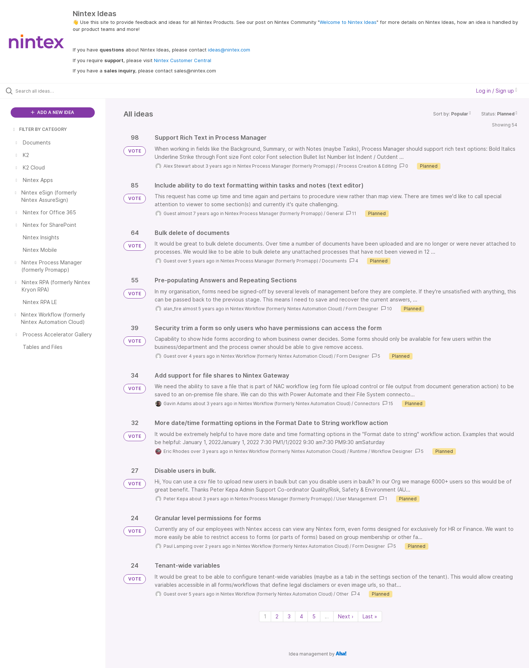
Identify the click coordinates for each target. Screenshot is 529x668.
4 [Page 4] (301, 616)
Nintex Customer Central (182, 60)
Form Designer (362, 308)
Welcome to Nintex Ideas (348, 22)
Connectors (367, 403)
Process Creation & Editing (368, 166)
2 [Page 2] (277, 616)
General (334, 213)
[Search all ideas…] (62, 90)
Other (342, 594)
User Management (356, 498)
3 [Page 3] (289, 616)
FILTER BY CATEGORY (39, 129)
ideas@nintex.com (229, 50)
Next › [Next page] (345, 616)
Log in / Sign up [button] (496, 90)
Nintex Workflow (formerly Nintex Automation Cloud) (286, 308)
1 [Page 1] (265, 616)
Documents (334, 261)
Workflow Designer (392, 451)
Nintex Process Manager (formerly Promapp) (286, 166)
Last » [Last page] (370, 616)
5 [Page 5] (314, 616)
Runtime (358, 451)
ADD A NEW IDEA (52, 112)
